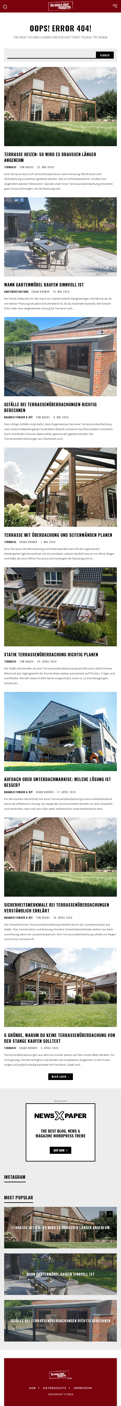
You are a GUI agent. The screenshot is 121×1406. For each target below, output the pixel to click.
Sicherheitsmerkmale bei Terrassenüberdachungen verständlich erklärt (56, 908)
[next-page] (110, 1214)
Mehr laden (61, 1076)
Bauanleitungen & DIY (18, 417)
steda (68, 1394)
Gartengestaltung (16, 291)
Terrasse (10, 167)
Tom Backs (26, 167)
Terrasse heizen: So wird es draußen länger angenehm (50, 157)
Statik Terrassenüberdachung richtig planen (51, 654)
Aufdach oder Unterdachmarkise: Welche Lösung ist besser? (57, 782)
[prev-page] (102, 1214)
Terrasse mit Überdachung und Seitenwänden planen (58, 535)
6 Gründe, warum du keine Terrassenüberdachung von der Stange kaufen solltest (59, 1038)
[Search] (105, 55)
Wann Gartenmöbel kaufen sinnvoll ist (44, 284)
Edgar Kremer (40, 291)
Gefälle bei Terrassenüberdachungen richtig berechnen (50, 407)
